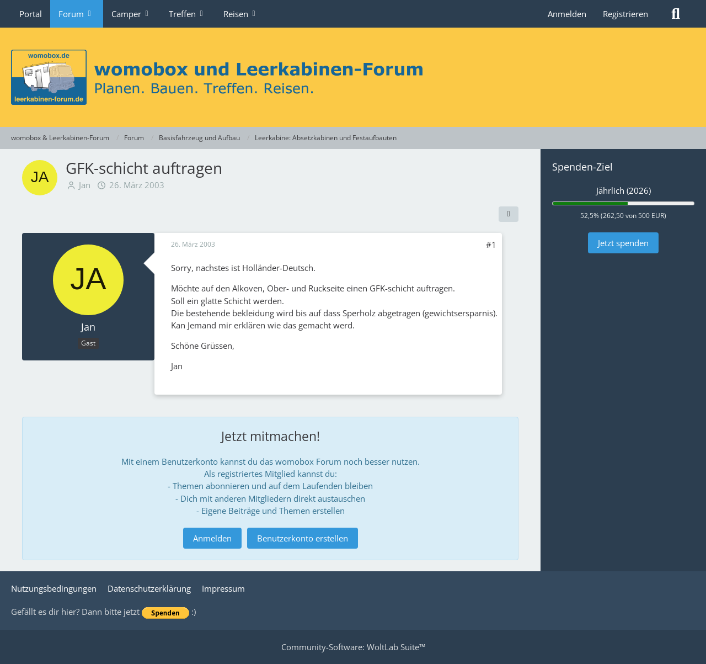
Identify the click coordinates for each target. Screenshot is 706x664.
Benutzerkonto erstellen (302, 538)
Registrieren (625, 13)
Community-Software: (353, 646)
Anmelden (567, 13)
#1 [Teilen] (491, 244)
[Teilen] (508, 214)
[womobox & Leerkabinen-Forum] (353, 77)
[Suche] (675, 14)
